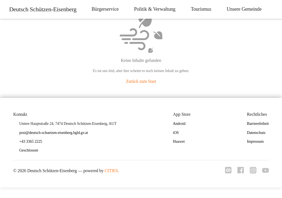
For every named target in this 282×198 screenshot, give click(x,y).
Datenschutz (256, 133)
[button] (30, 150)
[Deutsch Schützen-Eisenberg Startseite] (42, 9)
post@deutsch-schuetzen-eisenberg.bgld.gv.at (53, 133)
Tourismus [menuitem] (199, 9)
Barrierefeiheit (258, 124)
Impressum (255, 141)
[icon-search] (272, 9)
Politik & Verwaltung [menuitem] (153, 9)
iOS (176, 133)
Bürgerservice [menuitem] (103, 9)
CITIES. (112, 170)
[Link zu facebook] (239, 172)
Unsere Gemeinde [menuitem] (242, 9)
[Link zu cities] (226, 172)
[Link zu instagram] (252, 172)
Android (179, 124)
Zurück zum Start (141, 81)
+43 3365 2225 (30, 141)
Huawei (179, 141)
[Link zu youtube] (265, 171)
